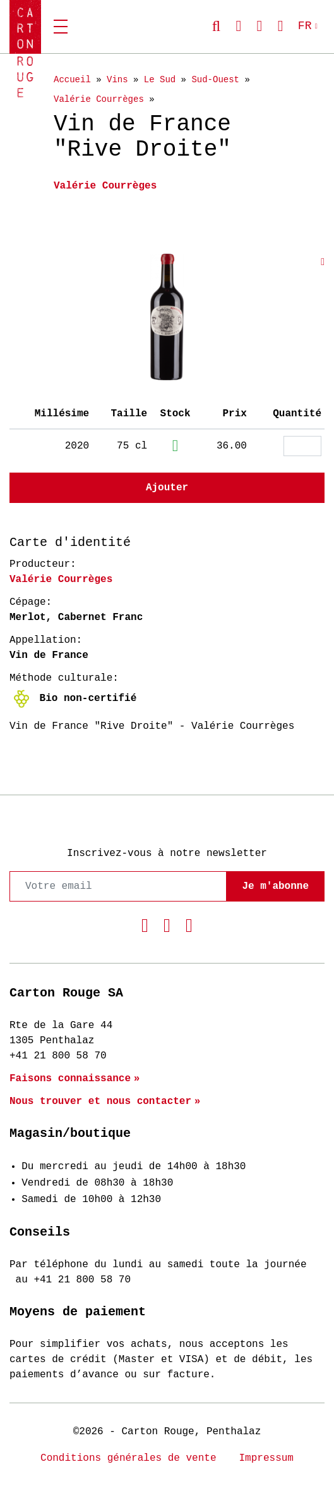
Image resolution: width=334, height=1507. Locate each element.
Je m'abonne (275, 886)
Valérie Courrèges (99, 99)
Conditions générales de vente (128, 1458)
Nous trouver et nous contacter (100, 1101)
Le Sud (160, 79)
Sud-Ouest (215, 79)
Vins (117, 79)
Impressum (266, 1458)
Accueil (72, 79)
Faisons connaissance (70, 1079)
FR (305, 26)
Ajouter (167, 488)
